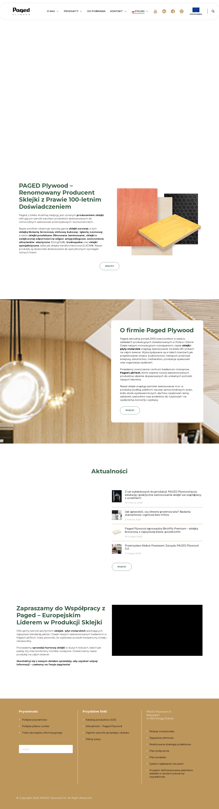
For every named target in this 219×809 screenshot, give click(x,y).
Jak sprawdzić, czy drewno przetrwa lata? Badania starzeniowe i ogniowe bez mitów (158, 513)
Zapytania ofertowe (161, 737)
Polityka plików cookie (35, 726)
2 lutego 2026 (133, 553)
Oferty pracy (93, 739)
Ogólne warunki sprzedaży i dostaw (107, 732)
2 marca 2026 (133, 519)
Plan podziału (157, 757)
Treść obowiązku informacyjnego (42, 732)
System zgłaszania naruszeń (166, 763)
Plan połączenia (159, 750)
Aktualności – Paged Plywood (104, 726)
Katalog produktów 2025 (101, 719)
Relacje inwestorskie (161, 731)
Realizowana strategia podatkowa (170, 744)
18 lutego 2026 (133, 536)
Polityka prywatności (34, 719)
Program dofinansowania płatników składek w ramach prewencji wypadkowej (171, 773)
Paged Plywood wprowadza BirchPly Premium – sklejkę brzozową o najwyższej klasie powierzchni (161, 530)
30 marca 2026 (134, 502)
